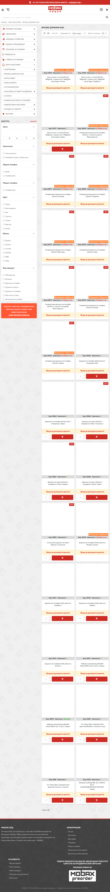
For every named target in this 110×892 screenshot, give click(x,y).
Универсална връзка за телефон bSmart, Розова (92, 306)
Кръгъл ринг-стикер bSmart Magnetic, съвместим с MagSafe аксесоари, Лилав (58, 79)
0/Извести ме (67, 73)
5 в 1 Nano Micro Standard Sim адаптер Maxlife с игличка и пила (92, 725)
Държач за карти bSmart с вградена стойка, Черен (92, 483)
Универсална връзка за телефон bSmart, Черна (58, 362)
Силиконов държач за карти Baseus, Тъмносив (58, 544)
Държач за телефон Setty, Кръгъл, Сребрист (58, 604)
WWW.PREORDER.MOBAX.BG (19, 315)
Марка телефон (10, 164)
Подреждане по (65, 33)
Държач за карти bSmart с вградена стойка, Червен (58, 483)
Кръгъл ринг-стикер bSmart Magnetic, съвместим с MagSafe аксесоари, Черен (58, 135)
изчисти (33, 121)
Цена (5, 127)
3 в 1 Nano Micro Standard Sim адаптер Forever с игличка (58, 786)
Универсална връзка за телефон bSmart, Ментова (58, 251)
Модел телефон (10, 183)
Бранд (6, 233)
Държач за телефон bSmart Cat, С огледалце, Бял (92, 362)
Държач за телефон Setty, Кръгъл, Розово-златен (92, 544)
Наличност (8, 146)
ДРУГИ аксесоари (15, 22)
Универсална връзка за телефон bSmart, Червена (92, 195)
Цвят (5, 197)
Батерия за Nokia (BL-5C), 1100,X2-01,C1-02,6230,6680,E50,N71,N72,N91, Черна (92, 786)
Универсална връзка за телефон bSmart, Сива (92, 251)
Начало (4, 22)
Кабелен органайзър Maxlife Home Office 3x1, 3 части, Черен (58, 725)
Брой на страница (94, 33)
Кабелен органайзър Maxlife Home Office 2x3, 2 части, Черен (92, 665)
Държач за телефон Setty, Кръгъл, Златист (58, 665)
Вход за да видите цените (58, 88)
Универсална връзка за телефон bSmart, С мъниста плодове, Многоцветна (58, 306)
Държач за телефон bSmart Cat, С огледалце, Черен (58, 422)
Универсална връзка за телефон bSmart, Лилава (58, 195)
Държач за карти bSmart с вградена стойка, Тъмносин (92, 422)
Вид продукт (9, 268)
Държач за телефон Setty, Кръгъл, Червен (92, 604)
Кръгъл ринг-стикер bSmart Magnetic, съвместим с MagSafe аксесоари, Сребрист (92, 79)
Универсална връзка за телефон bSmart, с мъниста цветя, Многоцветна (92, 135)
